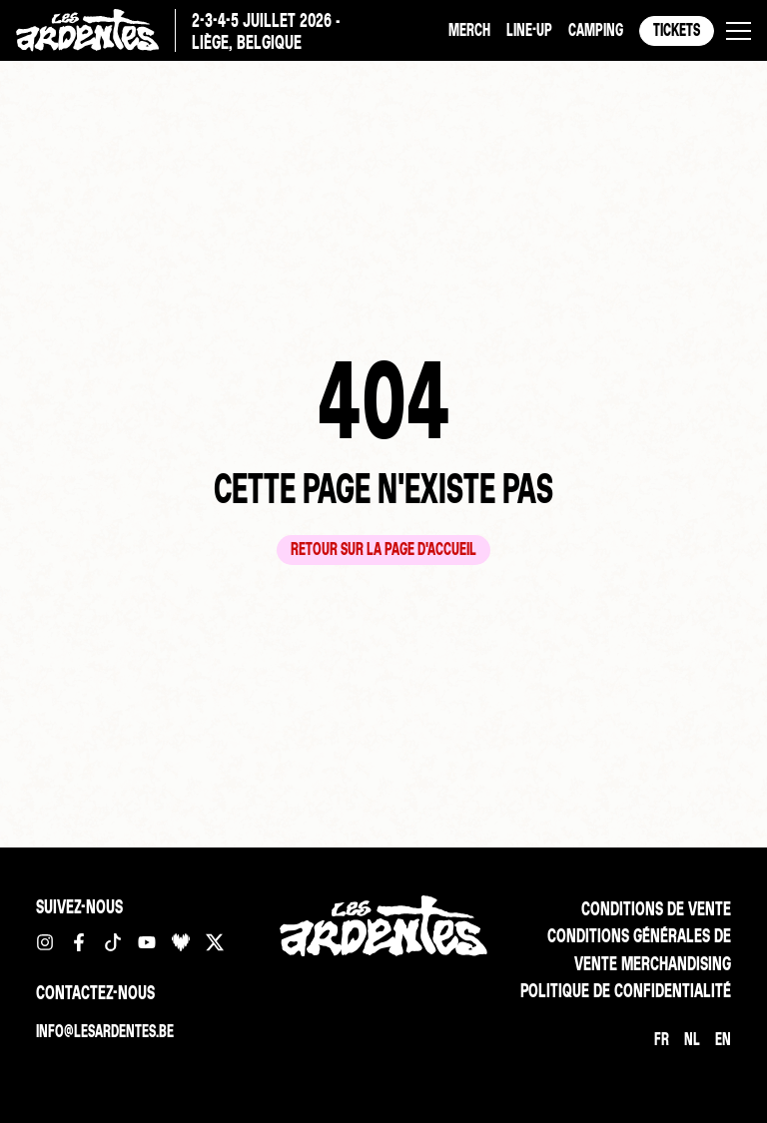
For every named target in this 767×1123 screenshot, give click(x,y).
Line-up (529, 29)
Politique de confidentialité (625, 990)
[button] (738, 31)
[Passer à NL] (692, 1039)
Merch (469, 29)
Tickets (676, 29)
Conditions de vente (656, 908)
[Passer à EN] (723, 1039)
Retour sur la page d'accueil (383, 548)
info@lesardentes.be (105, 1030)
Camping (595, 29)
